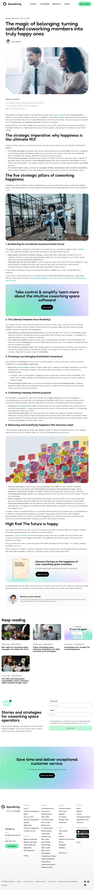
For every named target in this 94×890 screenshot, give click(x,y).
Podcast (61, 836)
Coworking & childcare (48, 856)
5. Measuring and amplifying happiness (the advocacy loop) (39, 425)
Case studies (45, 4)
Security (4, 885)
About (78, 808)
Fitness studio (45, 845)
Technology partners (83, 817)
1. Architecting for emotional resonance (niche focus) (35, 244)
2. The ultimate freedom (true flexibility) (28, 319)
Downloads (62, 822)
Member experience (13, 18)
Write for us (63, 853)
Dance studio (45, 847)
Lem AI (26, 808)
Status (19, 881)
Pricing (66, 4)
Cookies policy (40, 881)
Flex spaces (45, 811)
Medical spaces (46, 831)
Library (61, 842)
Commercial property (48, 864)
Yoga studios (45, 833)
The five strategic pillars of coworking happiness (22, 106)
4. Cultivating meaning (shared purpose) (28, 393)
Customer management (31, 811)
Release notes (63, 819)
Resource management (31, 819)
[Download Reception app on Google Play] (82, 836)
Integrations (28, 847)
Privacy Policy (82, 723)
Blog (60, 833)
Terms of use (52, 881)
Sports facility (45, 842)
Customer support (65, 808)
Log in (78, 842)
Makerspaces (45, 825)
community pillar (24, 406)
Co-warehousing (46, 828)
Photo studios (45, 822)
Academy (62, 847)
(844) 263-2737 (10, 841)
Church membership (48, 859)
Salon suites (45, 817)
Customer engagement (31, 828)
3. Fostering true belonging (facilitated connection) (34, 356)
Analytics (27, 822)
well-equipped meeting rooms (41, 278)
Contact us (80, 822)
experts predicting (60, 115)
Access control (29, 817)
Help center (63, 811)
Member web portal (30, 842)
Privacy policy (28, 881)
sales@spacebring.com (12, 835)
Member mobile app (30, 839)
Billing (26, 814)
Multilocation (28, 825)
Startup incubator (47, 867)
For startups (63, 817)
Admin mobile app (30, 845)
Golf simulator (45, 853)
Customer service (29, 831)
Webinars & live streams (67, 839)
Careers (79, 814)
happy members (21, 535)
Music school (45, 850)
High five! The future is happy (15, 109)
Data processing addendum (68, 881)
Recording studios (47, 819)
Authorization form (82, 819)
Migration (62, 814)
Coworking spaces (47, 808)
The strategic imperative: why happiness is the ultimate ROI (25, 103)
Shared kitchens (46, 814)
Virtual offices (45, 861)
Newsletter (62, 845)
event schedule (23, 367)
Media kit (79, 811)
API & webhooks (29, 850)
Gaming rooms (46, 836)
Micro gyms (45, 839)
